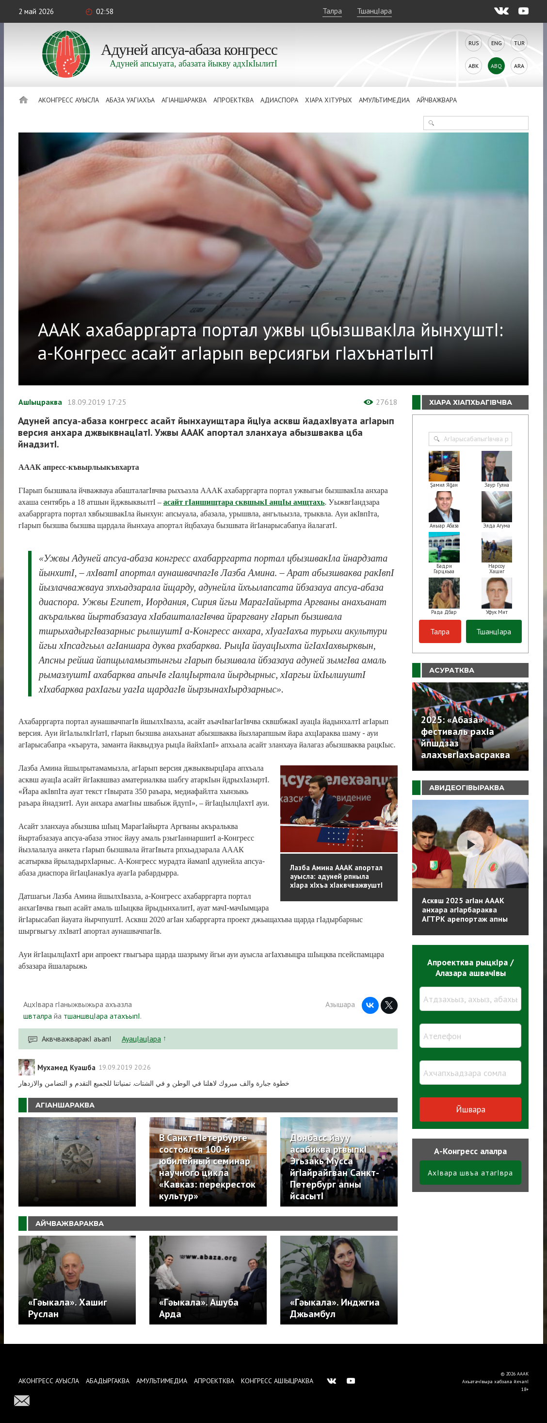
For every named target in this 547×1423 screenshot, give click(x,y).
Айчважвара (437, 100)
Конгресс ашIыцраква (277, 1380)
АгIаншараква (184, 100)
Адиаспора (279, 100)
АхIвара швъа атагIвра (470, 1172)
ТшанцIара (374, 11)
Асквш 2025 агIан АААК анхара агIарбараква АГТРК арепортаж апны (465, 909)
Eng (496, 43)
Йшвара (470, 1109)
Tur (519, 43)
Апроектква (233, 100)
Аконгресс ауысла (68, 100)
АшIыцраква (40, 402)
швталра (37, 1016)
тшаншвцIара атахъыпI (102, 1016)
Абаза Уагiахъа (130, 100)
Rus (473, 43)
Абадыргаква (107, 1380)
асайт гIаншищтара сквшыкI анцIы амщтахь (244, 502)
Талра (332, 11)
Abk (473, 65)
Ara (519, 65)
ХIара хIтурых (328, 100)
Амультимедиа (384, 100)
